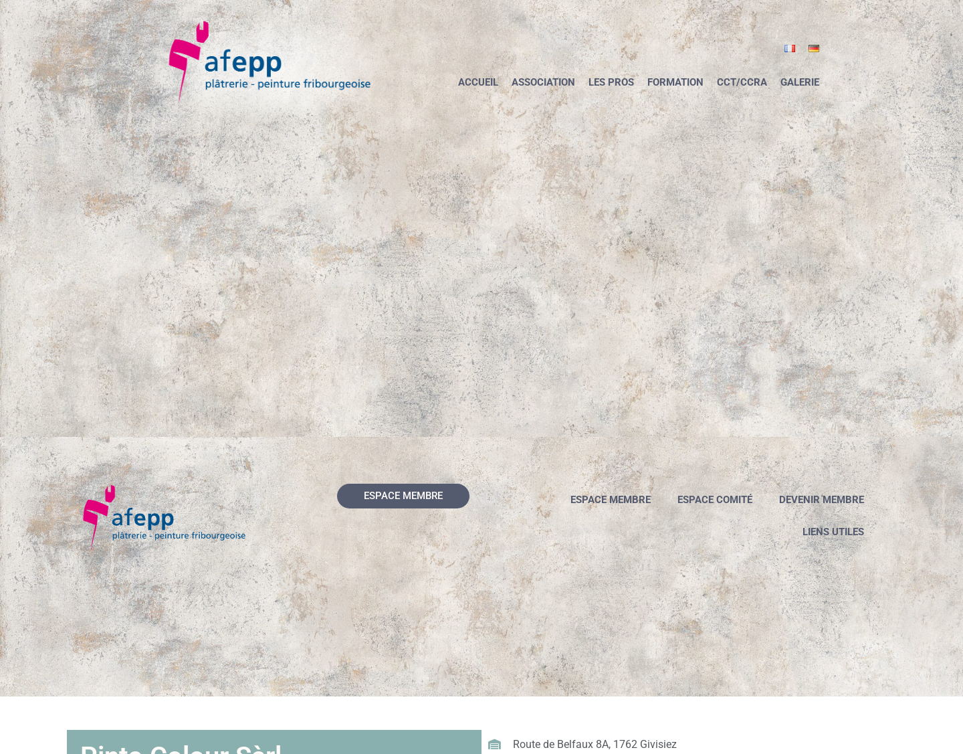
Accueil (478, 82)
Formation (675, 82)
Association (543, 82)
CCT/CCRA (742, 82)
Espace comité (714, 500)
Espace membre (610, 500)
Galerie (799, 82)
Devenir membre (821, 500)
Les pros (611, 82)
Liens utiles (833, 532)
